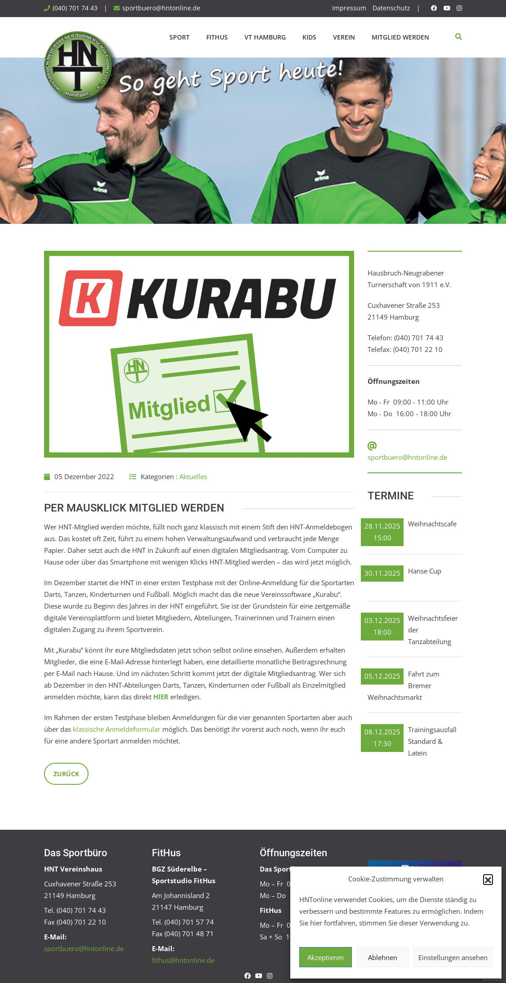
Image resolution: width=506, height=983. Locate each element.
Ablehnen (382, 957)
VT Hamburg (265, 37)
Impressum (349, 8)
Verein (344, 37)
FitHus (217, 37)
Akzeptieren (325, 957)
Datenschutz (391, 8)
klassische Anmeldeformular (116, 729)
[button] (488, 879)
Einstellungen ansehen (453, 957)
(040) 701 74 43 (75, 8)
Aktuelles (193, 476)
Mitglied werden (400, 37)
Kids (309, 37)
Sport (179, 37)
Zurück (66, 773)
